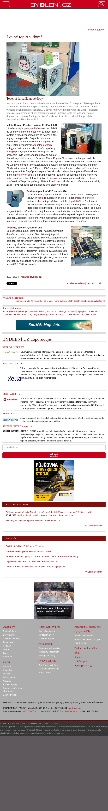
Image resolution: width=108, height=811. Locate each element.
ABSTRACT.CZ (83, 666)
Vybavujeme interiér (84, 635)
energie (10, 151)
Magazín (11, 538)
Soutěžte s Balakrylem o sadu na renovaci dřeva (28, 551)
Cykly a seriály (82, 631)
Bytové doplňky (10, 684)
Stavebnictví (94, 311)
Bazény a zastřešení (48, 665)
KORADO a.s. (10, 413)
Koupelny (7, 670)
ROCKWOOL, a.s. (12, 394)
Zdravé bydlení (72, 314)
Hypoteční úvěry (46, 635)
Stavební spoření (47, 638)
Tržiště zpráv (81, 661)
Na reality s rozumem (49, 652)
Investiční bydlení (47, 631)
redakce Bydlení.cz (31, 276)
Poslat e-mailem (76, 283)
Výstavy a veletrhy (38, 314)
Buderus (32, 191)
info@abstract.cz (73, 711)
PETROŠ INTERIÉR (13, 347)
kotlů (40, 197)
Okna (5, 653)
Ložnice (6, 674)
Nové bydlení (45, 643)
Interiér (6, 662)
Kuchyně (7, 666)
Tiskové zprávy (89, 314)
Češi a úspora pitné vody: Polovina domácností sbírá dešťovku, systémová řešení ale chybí (48, 512)
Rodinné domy (56, 314)
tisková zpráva (96, 29)
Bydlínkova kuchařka (85, 648)
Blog (76, 652)
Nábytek (7, 681)
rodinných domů (25, 174)
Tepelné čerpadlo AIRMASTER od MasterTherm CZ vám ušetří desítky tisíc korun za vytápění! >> (60, 301)
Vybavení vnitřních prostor (15, 314)
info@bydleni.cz (75, 708)
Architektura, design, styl (87, 626)
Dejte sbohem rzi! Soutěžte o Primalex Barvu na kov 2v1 (32, 561)
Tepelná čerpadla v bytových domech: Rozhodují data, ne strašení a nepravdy (42, 556)
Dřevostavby (9, 635)
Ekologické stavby (67, 311)
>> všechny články (93, 525)
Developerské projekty (49, 648)
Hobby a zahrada (47, 660)
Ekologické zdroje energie (15, 311)
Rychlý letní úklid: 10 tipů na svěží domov (25, 546)
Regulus (11, 227)
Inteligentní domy (47, 655)
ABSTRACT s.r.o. (31, 711)
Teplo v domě (81, 643)
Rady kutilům (45, 672)
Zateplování (8, 642)
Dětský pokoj (9, 677)
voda (31, 161)
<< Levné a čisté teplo (12, 298)
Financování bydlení (49, 626)
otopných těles (76, 201)
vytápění (32, 128)
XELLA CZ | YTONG (13, 363)
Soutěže (78, 657)
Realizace (7, 656)
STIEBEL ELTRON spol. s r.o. (18, 426)
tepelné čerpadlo (43, 144)
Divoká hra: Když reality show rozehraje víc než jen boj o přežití (35, 566)
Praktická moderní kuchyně (88, 639)
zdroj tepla (51, 178)
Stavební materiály (12, 638)
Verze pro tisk (94, 283)
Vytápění (82, 311)
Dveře (6, 649)
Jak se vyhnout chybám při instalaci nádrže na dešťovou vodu (34, 520)
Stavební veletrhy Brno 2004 (43, 311)
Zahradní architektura (49, 669)
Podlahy (7, 646)
